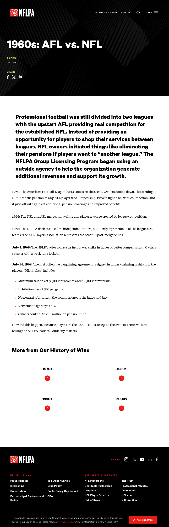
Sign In (125, 12)
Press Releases (19, 480)
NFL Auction (129, 500)
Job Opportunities (58, 480)
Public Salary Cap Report (62, 491)
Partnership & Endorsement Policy (27, 498)
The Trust (127, 480)
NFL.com (127, 495)
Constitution (18, 491)
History (11, 62)
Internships (17, 486)
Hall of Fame (92, 500)
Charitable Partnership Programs (98, 488)
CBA (50, 496)
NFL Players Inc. (94, 480)
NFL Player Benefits (97, 495)
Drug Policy (54, 486)
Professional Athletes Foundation (135, 488)
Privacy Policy (66, 521)
